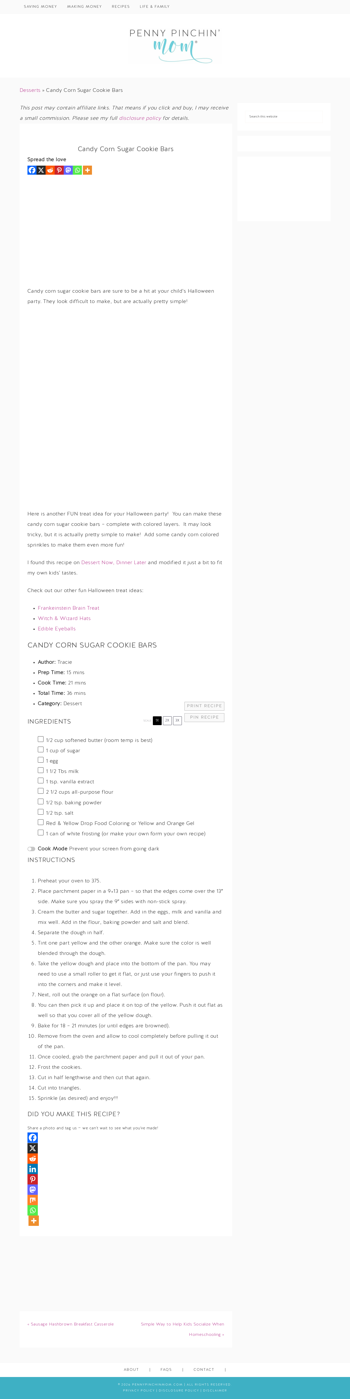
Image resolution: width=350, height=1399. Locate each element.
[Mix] (32, 1200)
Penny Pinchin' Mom (175, 46)
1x (157, 721)
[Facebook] (32, 170)
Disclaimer (215, 1390)
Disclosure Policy (179, 1390)
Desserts (30, 90)
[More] (87, 170)
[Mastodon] (68, 170)
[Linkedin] (32, 1169)
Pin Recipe (204, 717)
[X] (41, 170)
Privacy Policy (139, 1390)
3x (177, 721)
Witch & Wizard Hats (64, 619)
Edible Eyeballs (57, 629)
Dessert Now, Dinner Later (113, 563)
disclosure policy (140, 118)
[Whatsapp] (77, 170)
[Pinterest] (59, 170)
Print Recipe (204, 706)
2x (167, 721)
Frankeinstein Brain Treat (68, 608)
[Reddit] (50, 170)
